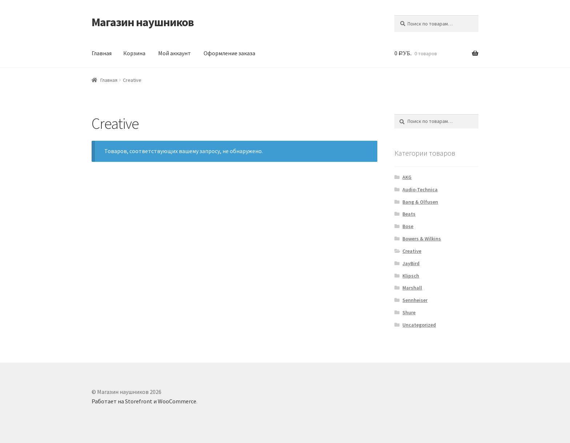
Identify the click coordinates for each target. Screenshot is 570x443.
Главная (102, 53)
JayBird (411, 263)
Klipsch (410, 275)
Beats (409, 214)
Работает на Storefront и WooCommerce (144, 401)
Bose (407, 226)
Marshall (412, 287)
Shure (409, 312)
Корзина (134, 53)
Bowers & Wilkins (421, 238)
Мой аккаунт (174, 53)
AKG (407, 177)
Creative (411, 251)
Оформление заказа (229, 53)
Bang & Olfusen (420, 202)
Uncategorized (419, 325)
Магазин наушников (143, 22)
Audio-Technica (420, 189)
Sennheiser (415, 300)
